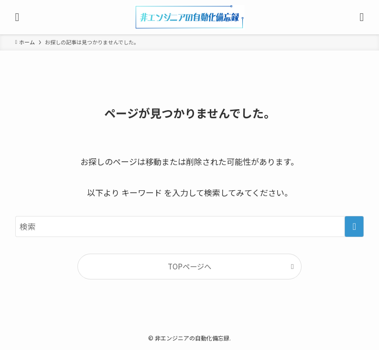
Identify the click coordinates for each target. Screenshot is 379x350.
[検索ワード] (189, 226)
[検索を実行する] (354, 226)
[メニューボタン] (17, 17)
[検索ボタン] (362, 17)
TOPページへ (189, 266)
